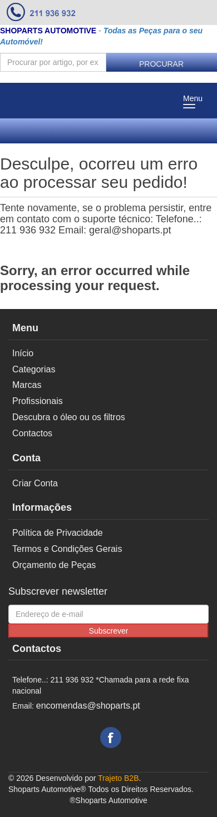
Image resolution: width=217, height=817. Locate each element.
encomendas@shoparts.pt (88, 705)
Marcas (26, 385)
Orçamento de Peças (54, 565)
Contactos (32, 433)
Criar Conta (35, 483)
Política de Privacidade (57, 532)
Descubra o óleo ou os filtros (68, 417)
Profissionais (37, 401)
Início (22, 353)
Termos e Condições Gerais (67, 549)
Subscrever (109, 630)
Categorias (33, 369)
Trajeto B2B (118, 778)
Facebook (110, 737)
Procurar (161, 63)
